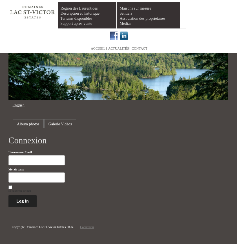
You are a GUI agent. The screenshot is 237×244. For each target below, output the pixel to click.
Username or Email (20, 152)
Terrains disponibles (76, 18)
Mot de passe (16, 169)
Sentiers (126, 13)
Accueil (98, 48)
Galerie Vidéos (60, 124)
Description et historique (80, 13)
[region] (118, 76)
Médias (125, 23)
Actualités (118, 48)
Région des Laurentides (79, 8)
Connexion (87, 227)
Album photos (28, 124)
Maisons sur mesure (135, 8)
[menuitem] (18, 105)
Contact (139, 48)
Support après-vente (76, 23)
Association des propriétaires (143, 18)
